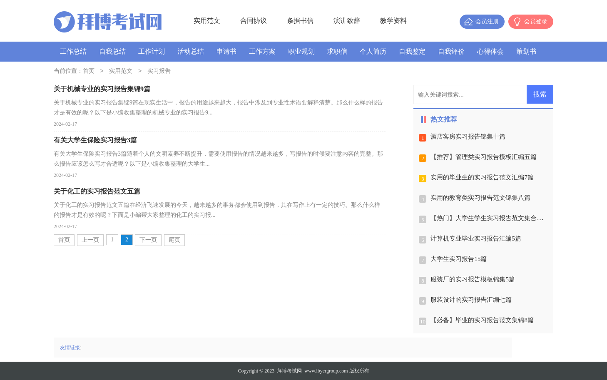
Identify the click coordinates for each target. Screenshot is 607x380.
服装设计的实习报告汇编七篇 (471, 299)
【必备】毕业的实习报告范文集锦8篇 (482, 320)
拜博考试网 (289, 371)
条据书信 (300, 20)
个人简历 (373, 51)
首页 (89, 71)
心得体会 (490, 51)
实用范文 (207, 20)
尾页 (174, 240)
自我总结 (112, 51)
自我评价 (451, 51)
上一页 (90, 240)
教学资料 (393, 20)
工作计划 (151, 51)
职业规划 (301, 51)
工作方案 (262, 51)
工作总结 (73, 51)
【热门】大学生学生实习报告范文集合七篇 (489, 218)
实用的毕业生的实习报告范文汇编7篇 (482, 177)
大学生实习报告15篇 (458, 259)
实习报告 (159, 71)
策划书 (526, 51)
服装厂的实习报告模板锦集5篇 (472, 279)
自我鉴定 (412, 51)
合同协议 (253, 20)
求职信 (337, 51)
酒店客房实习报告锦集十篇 (467, 136)
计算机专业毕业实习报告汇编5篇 (475, 238)
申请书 (226, 51)
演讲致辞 (346, 20)
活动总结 (190, 51)
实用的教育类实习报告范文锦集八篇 (480, 197)
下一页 (148, 240)
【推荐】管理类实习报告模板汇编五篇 (483, 157)
